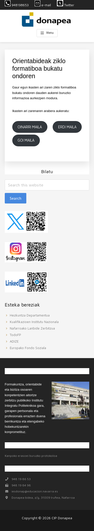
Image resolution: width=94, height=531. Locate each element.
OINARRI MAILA (30, 127)
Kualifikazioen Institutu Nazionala (34, 322)
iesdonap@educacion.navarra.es (35, 491)
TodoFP (15, 335)
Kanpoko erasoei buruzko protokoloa (31, 456)
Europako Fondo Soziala (28, 348)
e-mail (43, 5)
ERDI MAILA (67, 127)
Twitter (66, 5)
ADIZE (14, 341)
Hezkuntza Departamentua (30, 315)
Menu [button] (50, 33)
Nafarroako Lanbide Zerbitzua (32, 328)
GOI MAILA (26, 140)
